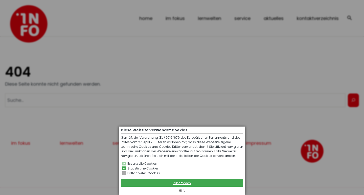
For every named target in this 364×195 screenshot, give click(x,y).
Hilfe (182, 190)
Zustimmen (182, 183)
